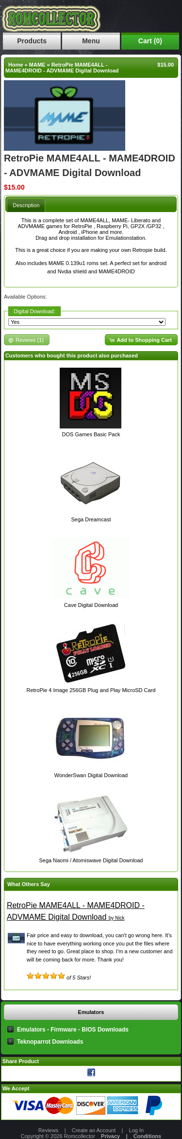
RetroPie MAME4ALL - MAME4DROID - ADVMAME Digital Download (62, 67)
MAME (37, 65)
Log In (136, 1130)
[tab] (26, 205)
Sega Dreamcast (91, 519)
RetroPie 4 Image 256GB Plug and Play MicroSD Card (91, 690)
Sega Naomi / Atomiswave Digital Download (91, 860)
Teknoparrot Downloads (50, 1041)
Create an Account (94, 1130)
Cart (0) (150, 41)
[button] (141, 339)
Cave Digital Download (91, 605)
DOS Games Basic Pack (91, 434)
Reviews (48, 1130)
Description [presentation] (26, 205)
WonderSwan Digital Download (91, 775)
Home (15, 65)
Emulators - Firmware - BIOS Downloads (73, 1029)
